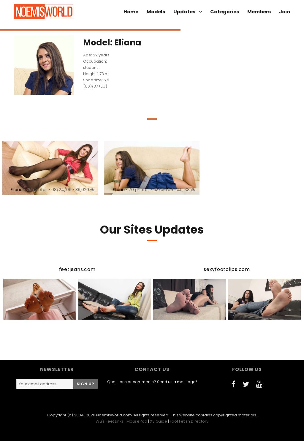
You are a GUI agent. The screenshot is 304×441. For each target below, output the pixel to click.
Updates (184, 11)
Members (259, 11)
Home (131, 11)
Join (284, 11)
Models (156, 11)
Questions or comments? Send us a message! (152, 382)
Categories (224, 11)
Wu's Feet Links (110, 421)
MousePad (136, 421)
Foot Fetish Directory (189, 421)
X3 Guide (158, 421)
